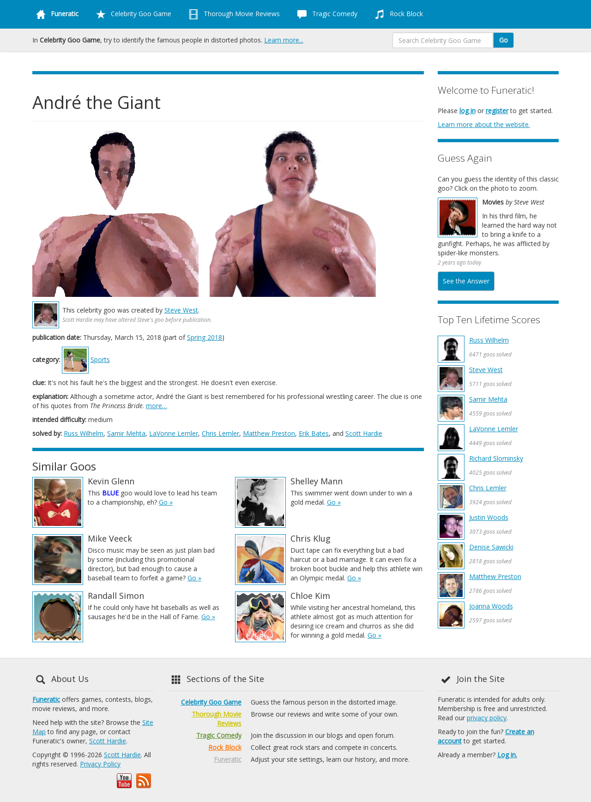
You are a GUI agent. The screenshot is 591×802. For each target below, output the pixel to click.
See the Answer (466, 281)
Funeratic (46, 699)
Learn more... (283, 40)
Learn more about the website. (484, 124)
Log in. (507, 754)
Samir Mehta (126, 433)
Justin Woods (488, 517)
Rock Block (397, 14)
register (497, 110)
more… (156, 405)
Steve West (181, 310)
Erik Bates (314, 433)
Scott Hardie (363, 433)
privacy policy (487, 717)
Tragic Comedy (325, 14)
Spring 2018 (204, 337)
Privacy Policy (100, 764)
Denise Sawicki (491, 547)
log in (467, 110)
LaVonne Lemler (173, 433)
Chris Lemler (220, 433)
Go (503, 40)
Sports (100, 359)
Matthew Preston (269, 433)
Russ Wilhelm (83, 433)
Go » (166, 502)
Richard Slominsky (496, 458)
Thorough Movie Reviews (232, 14)
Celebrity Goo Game (131, 14)
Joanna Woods (491, 606)
